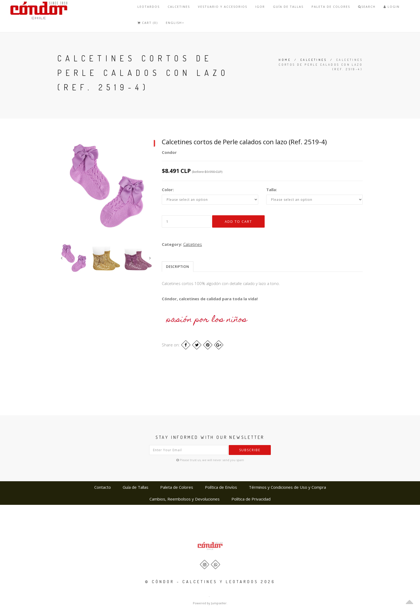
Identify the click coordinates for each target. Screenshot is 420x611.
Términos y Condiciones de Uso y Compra (287, 487)
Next (150, 258)
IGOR (260, 7)
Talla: (271, 189)
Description (177, 266)
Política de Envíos (221, 487)
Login (392, 7)
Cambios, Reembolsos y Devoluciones (184, 499)
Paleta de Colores (331, 7)
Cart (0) (147, 23)
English (175, 23)
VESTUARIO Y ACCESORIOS (222, 7)
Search (367, 7)
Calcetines (179, 7)
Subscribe (249, 450)
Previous (61, 258)
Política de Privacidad (251, 499)
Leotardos (148, 7)
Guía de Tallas (288, 7)
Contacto (102, 487)
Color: (168, 189)
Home (285, 60)
